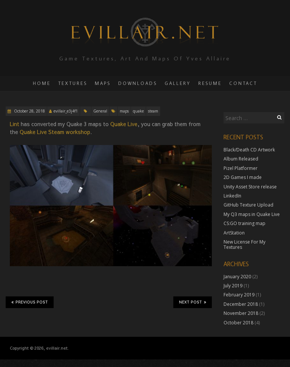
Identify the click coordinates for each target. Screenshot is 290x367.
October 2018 (238, 322)
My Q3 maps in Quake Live (252, 214)
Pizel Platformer (241, 168)
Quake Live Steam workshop (55, 132)
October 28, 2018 (29, 111)
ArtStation (234, 233)
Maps (103, 83)
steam (153, 111)
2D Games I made (243, 177)
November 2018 (241, 313)
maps (124, 111)
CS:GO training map (244, 223)
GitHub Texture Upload (248, 205)
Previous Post (29, 302)
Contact (243, 83)
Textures (72, 83)
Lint (14, 124)
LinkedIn (232, 196)
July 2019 (233, 285)
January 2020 (237, 276)
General (100, 111)
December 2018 (241, 304)
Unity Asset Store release (250, 187)
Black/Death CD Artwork (249, 149)
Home (42, 83)
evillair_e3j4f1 (66, 111)
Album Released (241, 159)
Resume (210, 83)
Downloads (137, 83)
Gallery (178, 83)
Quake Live (123, 124)
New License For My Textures (244, 244)
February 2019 (239, 294)
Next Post (192, 302)
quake (138, 111)
